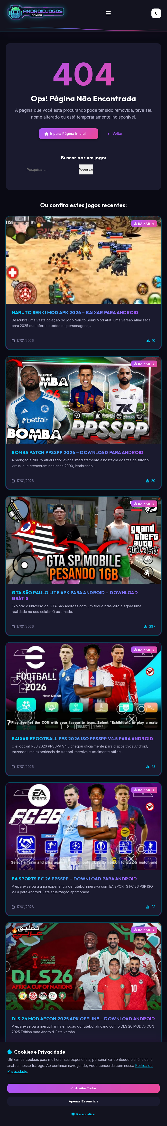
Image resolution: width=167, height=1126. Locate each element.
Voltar (116, 134)
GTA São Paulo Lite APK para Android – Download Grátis (79, 596)
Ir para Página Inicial (64, 134)
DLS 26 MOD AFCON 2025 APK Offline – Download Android (77, 1028)
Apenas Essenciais (83, 1100)
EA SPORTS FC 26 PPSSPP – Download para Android (79, 885)
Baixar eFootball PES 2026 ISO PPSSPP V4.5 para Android (76, 742)
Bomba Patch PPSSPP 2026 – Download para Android (83, 453)
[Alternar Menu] (108, 13)
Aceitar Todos (83, 1087)
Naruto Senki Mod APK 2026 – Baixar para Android (79, 313)
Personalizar (83, 1114)
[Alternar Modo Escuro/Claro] (156, 13)
